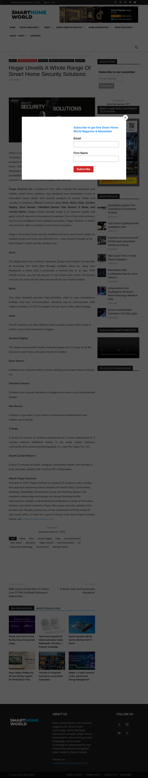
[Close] (125, 117)
